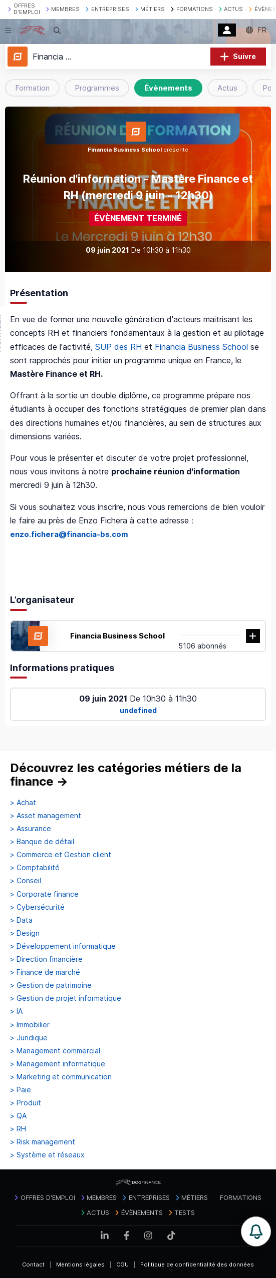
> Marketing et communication (61, 1077)
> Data (21, 920)
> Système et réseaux (47, 1155)
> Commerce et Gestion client (60, 855)
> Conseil (25, 881)
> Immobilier (30, 1025)
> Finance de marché (45, 972)
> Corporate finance (44, 894)
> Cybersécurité (37, 907)
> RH (18, 1129)
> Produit (25, 1103)
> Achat (23, 803)
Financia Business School (201, 347)
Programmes (97, 88)
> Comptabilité (35, 868)
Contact (33, 1264)
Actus (227, 88)
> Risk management (42, 1142)
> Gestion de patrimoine (51, 985)
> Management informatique (57, 1064)
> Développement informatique (63, 946)
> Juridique (29, 1038)
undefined (138, 710)
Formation (32, 88)
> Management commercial (55, 1051)
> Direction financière (46, 959)
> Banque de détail (42, 842)
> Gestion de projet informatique (65, 998)
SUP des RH (118, 347)
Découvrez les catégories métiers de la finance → (125, 775)
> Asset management (45, 816)
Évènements (168, 88)
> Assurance (30, 829)
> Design (25, 933)
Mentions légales (80, 1264)
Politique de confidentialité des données (197, 1264)
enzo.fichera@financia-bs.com (69, 534)
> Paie (20, 1090)
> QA (18, 1116)
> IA (16, 1011)
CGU (122, 1264)
